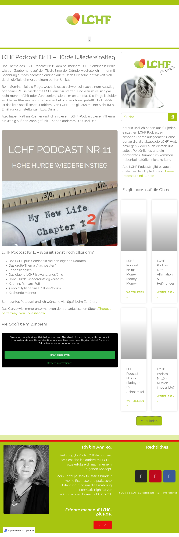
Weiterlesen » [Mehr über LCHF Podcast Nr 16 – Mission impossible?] (165, 398)
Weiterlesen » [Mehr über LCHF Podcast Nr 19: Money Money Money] (135, 294)
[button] (89, 39)
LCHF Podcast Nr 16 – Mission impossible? (166, 378)
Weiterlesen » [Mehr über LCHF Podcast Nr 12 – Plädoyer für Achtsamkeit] (135, 403)
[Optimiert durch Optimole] (19, 530)
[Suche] (172, 117)
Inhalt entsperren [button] (60, 354)
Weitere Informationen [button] (59, 362)
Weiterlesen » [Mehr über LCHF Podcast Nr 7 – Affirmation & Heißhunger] (165, 294)
